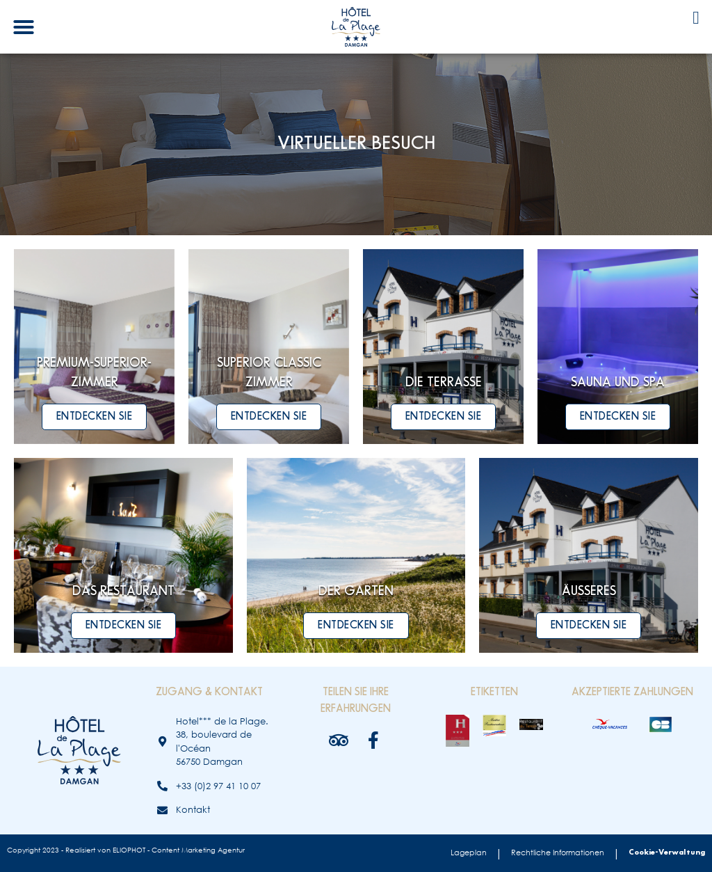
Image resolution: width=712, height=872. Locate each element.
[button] (23, 27)
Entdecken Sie (94, 416)
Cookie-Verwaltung (667, 852)
